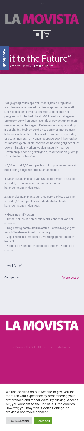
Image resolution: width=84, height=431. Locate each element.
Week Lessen (71, 277)
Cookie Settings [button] (18, 421)
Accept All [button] (43, 421)
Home (26, 66)
